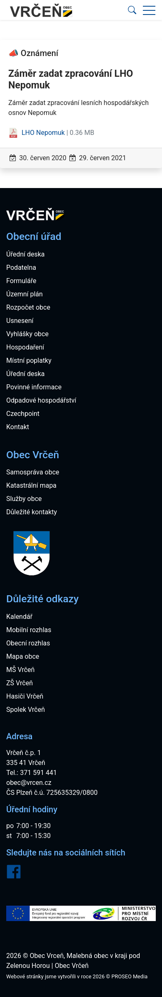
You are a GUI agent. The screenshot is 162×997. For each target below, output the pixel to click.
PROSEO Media (129, 976)
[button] (132, 10)
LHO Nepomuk (37, 133)
